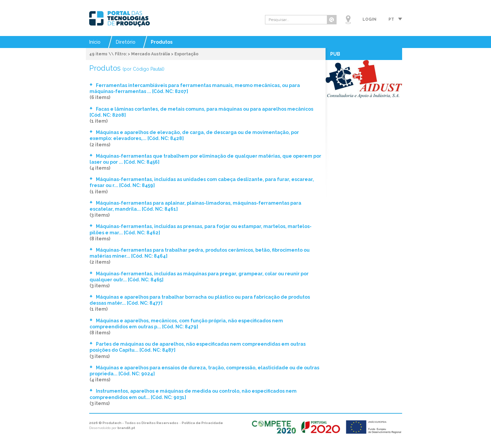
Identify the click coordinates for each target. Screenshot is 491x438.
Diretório (125, 42)
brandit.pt (126, 428)
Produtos (161, 42)
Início (95, 42)
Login (369, 19)
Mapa (348, 19)
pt (391, 19)
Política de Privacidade (202, 423)
